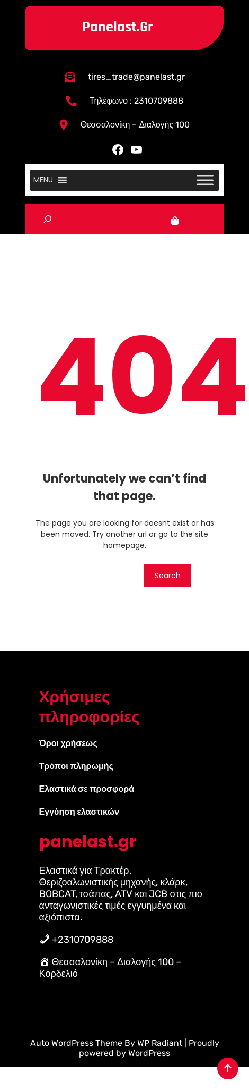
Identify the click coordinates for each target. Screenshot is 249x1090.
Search (168, 575)
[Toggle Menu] (205, 180)
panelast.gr (117, 27)
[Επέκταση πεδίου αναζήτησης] (47, 219)
